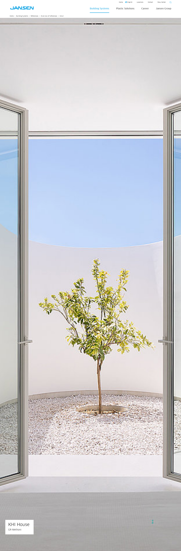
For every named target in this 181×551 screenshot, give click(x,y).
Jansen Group (163, 9)
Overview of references (49, 16)
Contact (150, 2)
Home (121, 2)
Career (145, 9)
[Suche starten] (170, 2)
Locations (140, 2)
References (34, 16)
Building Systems (99, 9)
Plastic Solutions (125, 9)
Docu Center (162, 2)
